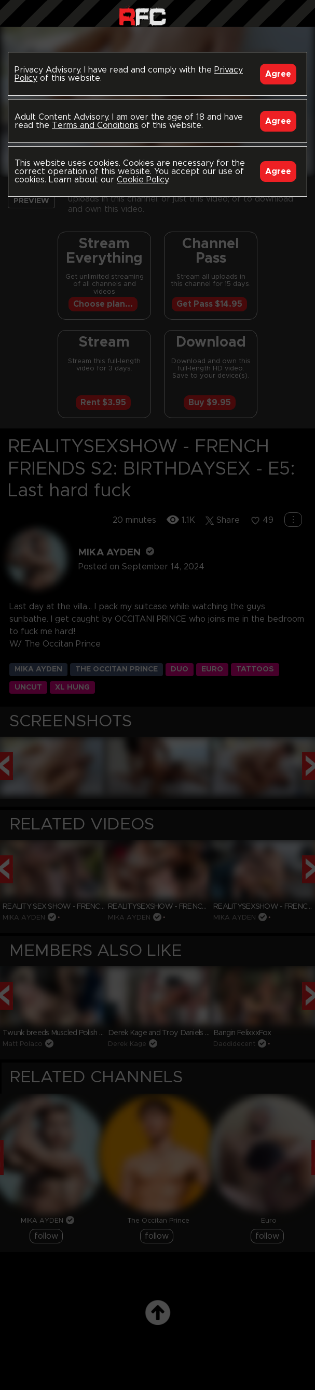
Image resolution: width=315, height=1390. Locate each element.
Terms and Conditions (95, 125)
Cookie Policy (142, 180)
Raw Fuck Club (142, 15)
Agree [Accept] (278, 74)
